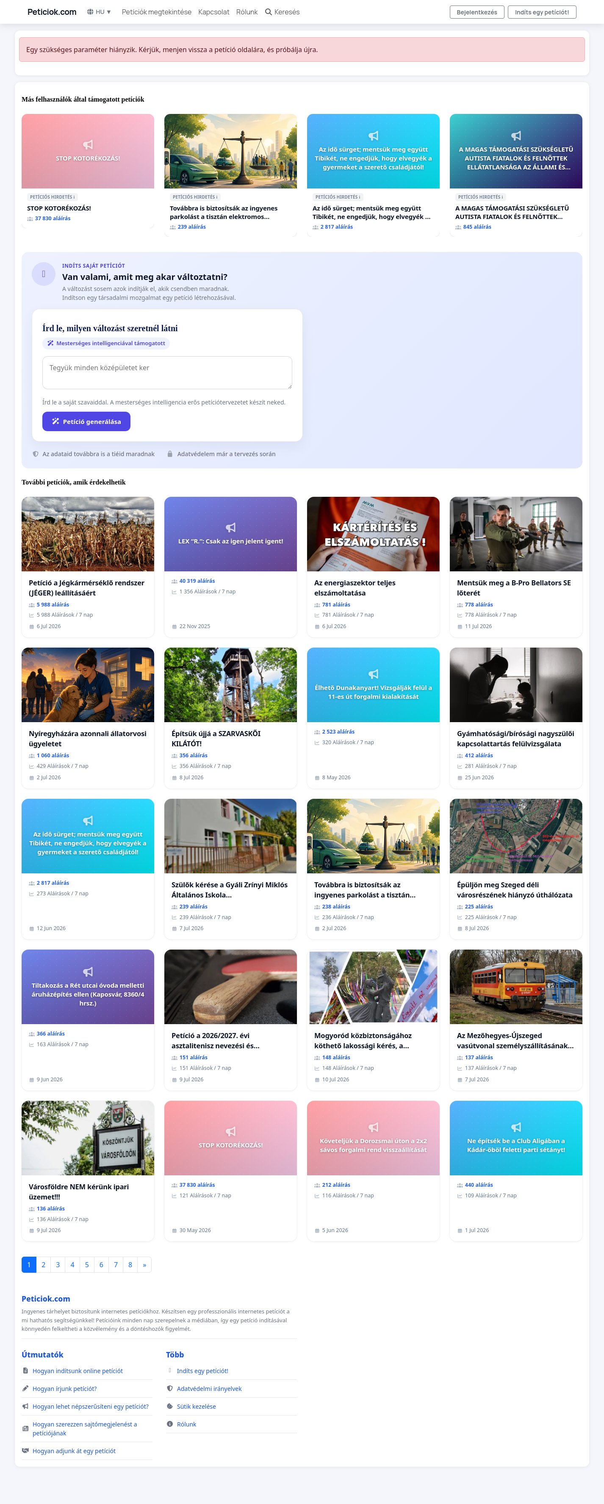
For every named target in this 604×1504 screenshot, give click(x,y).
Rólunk (247, 12)
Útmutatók (43, 1354)
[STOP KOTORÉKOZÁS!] (88, 171)
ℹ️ (74, 197)
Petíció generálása (86, 421)
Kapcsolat (214, 12)
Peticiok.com (52, 11)
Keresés (281, 12)
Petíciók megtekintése (157, 12)
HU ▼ (99, 12)
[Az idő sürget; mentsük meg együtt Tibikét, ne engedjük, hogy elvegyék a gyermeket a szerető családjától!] (373, 175)
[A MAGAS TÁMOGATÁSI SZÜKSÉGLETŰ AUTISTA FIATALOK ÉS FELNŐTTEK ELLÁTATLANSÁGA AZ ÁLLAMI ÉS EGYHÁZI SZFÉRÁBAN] (516, 175)
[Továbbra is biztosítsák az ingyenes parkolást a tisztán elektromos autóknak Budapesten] (230, 175)
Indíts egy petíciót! (542, 12)
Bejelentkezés (477, 12)
